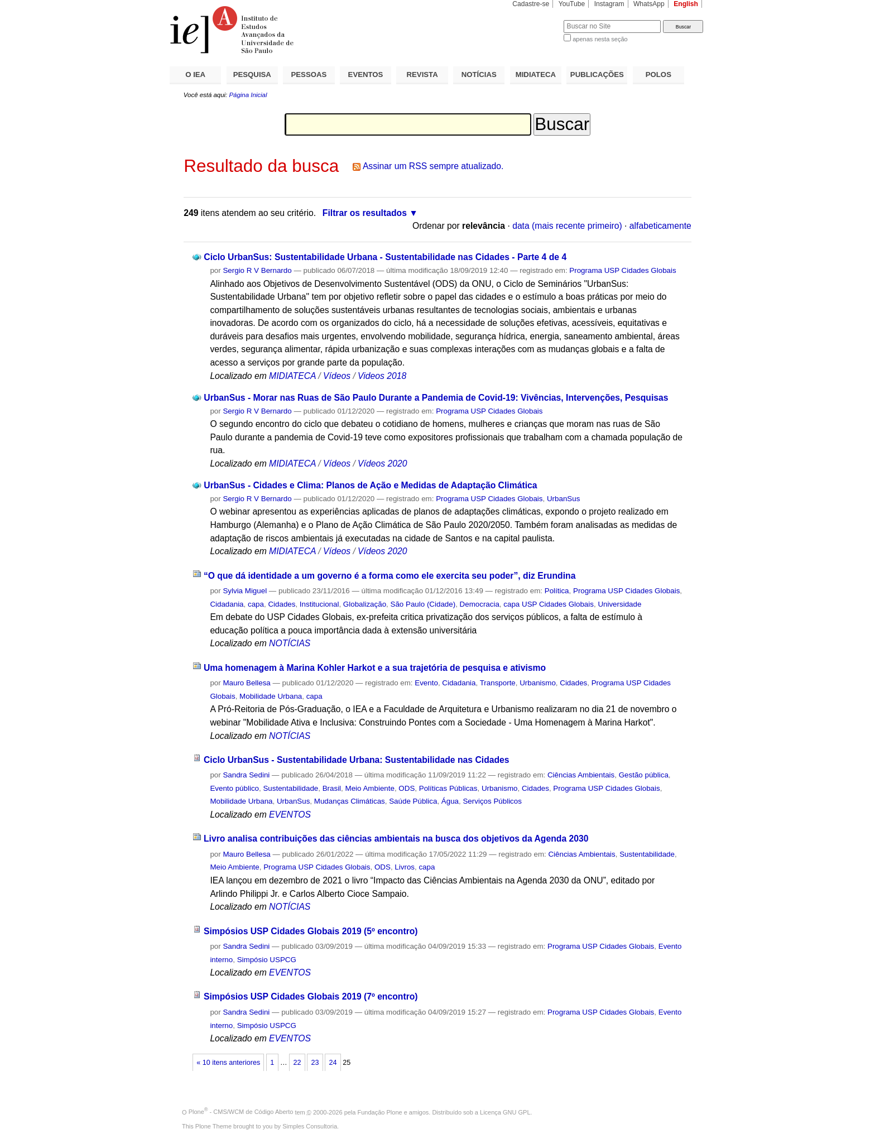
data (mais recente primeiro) (567, 225)
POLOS (658, 74)
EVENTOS (365, 74)
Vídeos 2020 (382, 463)
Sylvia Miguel (245, 591)
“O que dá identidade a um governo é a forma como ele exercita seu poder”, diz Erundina (389, 575)
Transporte (498, 683)
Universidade (619, 604)
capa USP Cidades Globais (548, 604)
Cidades (281, 604)
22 (297, 1063)
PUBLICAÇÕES (597, 74)
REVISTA (422, 74)
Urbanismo (538, 683)
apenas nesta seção (600, 39)
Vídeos (336, 376)
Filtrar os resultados (365, 213)
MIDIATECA (536, 74)
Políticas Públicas (448, 788)
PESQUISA (252, 74)
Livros (405, 867)
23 (315, 1063)
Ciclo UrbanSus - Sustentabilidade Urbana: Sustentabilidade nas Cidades (356, 760)
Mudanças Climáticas (349, 801)
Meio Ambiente (370, 788)
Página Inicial (248, 95)
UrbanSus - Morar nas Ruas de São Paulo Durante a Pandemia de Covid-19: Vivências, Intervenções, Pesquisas (436, 397)
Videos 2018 (382, 376)
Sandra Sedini (246, 775)
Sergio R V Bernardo (257, 270)
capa (256, 604)
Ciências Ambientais (580, 775)
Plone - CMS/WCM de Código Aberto (241, 1111)
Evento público (234, 788)
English (686, 4)
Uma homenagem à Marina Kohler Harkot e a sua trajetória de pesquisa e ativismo (375, 668)
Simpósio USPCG (266, 959)
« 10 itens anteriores (228, 1063)
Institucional (319, 604)
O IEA (195, 74)
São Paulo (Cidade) (423, 604)
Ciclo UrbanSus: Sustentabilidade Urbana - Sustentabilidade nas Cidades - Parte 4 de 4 (385, 257)
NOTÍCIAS (479, 74)
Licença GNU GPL (505, 1111)
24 (333, 1063)
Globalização (364, 604)
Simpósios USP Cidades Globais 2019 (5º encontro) (311, 931)
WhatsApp (649, 4)
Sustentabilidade (290, 788)
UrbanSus (563, 498)
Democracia (479, 604)
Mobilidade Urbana (270, 696)
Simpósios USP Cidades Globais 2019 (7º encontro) (311, 996)
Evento (426, 683)
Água (450, 801)
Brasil (332, 788)
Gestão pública (644, 775)
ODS (406, 788)
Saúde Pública (413, 801)
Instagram (609, 4)
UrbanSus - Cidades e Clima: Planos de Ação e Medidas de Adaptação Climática (370, 485)
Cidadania (226, 604)
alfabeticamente (660, 225)
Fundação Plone (380, 1111)
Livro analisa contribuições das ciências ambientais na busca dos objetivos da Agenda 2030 (396, 838)
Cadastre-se (530, 4)
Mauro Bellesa (246, 683)
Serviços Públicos (492, 801)
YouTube (572, 4)
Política (557, 591)
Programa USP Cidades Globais (622, 270)
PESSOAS (309, 74)
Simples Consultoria (309, 1126)
